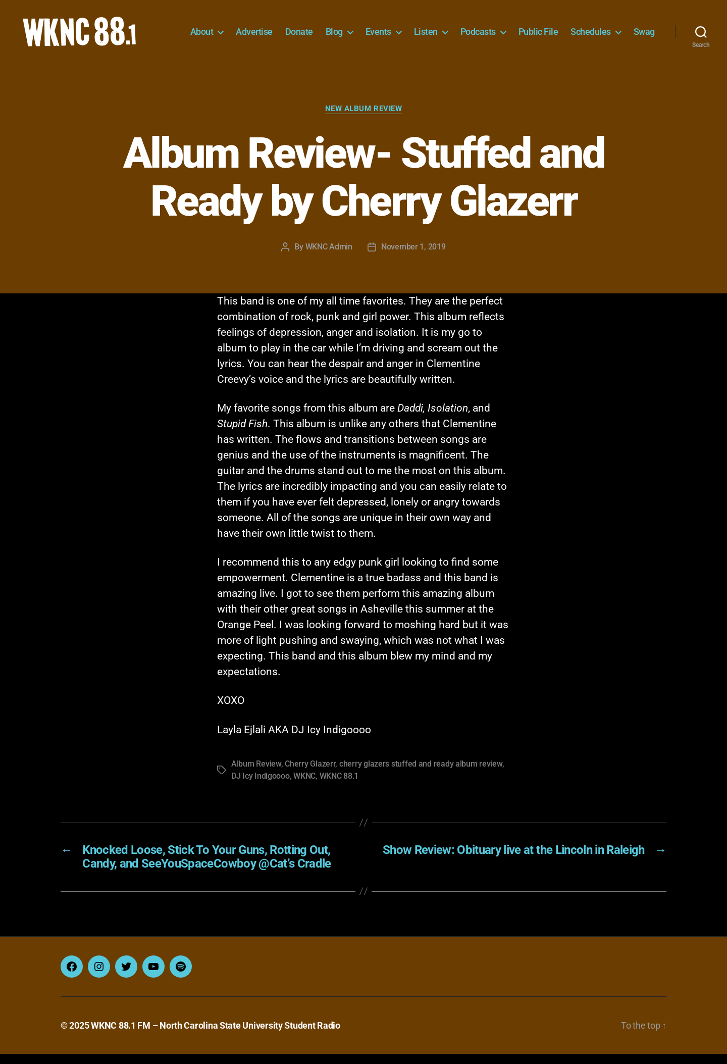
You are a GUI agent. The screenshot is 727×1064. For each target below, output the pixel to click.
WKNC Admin (328, 257)
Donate (333, 29)
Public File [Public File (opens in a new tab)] (572, 29)
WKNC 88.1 (339, 786)
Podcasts (512, 29)
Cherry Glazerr (310, 774)
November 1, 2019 (413, 257)
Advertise (288, 29)
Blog (368, 29)
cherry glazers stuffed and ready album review (420, 774)
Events (412, 29)
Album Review (256, 774)
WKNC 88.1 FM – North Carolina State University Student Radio (215, 1035)
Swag (644, 44)
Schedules (624, 29)
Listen (460, 29)
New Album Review (363, 118)
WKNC (304, 786)
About (235, 29)
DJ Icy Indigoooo (260, 786)
